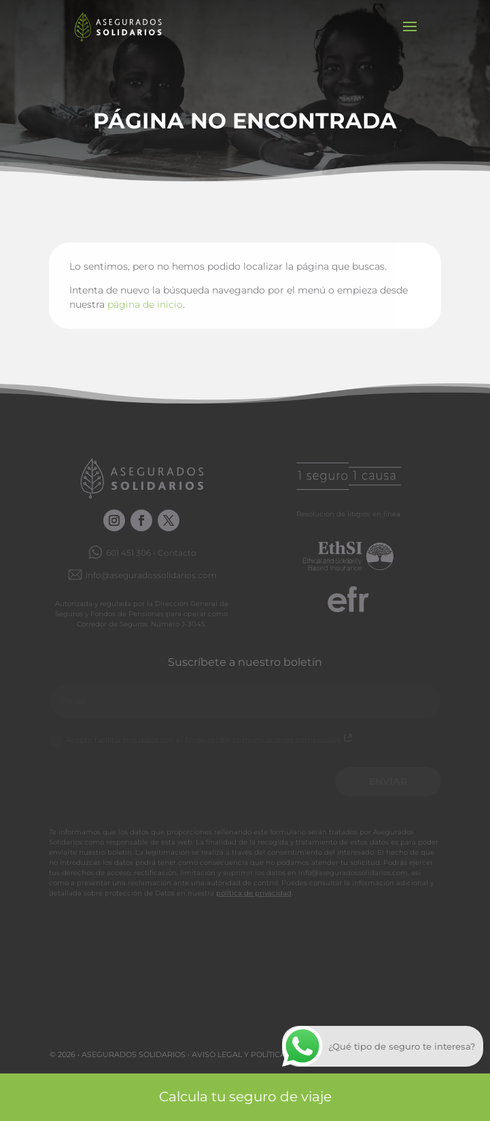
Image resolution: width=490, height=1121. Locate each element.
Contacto (177, 553)
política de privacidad (254, 893)
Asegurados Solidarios (134, 1054)
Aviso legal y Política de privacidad (270, 1054)
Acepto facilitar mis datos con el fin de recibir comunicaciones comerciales (201, 740)
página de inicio (145, 304)
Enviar (388, 781)
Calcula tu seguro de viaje (245, 1096)
